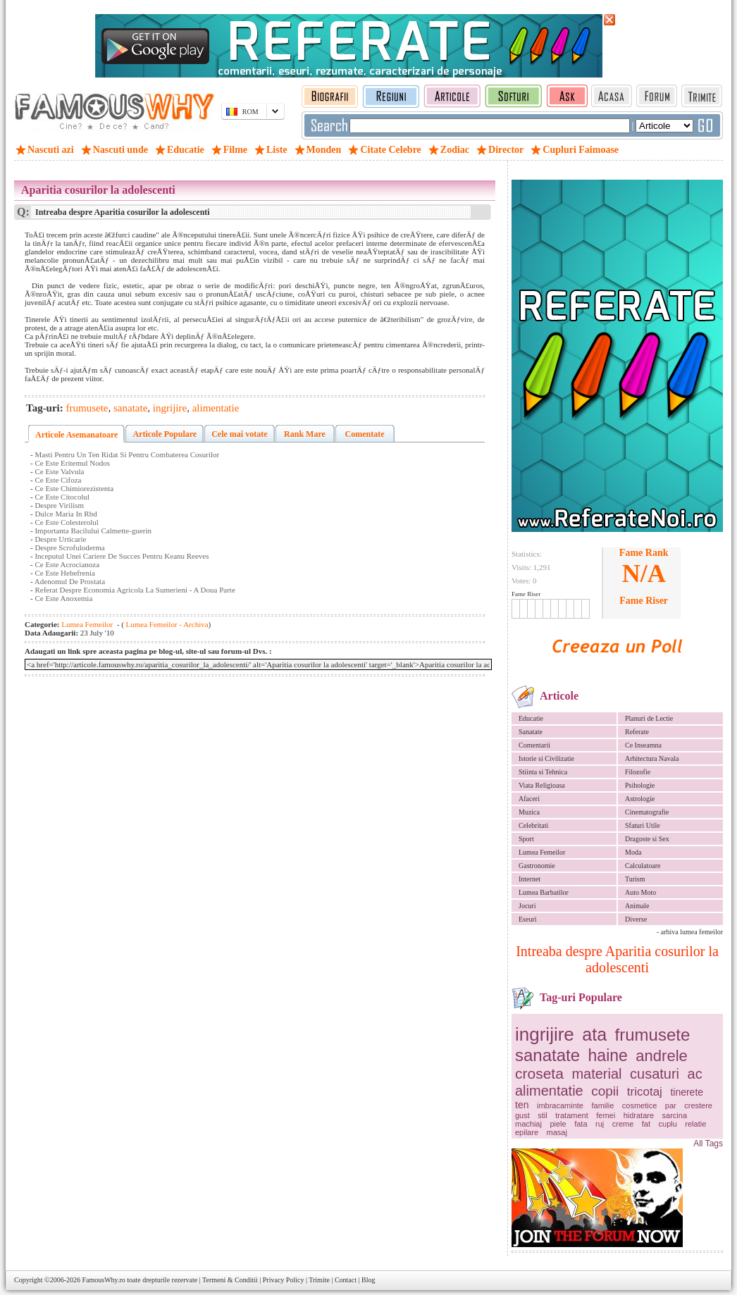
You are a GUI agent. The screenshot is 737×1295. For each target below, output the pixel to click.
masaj (557, 1132)
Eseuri (528, 919)
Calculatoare (643, 865)
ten (521, 1104)
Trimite (319, 1280)
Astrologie (640, 799)
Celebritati (533, 825)
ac (695, 1074)
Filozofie (637, 772)
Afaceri (529, 799)
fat (646, 1124)
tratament (571, 1115)
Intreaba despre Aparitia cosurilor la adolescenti (617, 959)
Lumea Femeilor (542, 852)
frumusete (652, 1034)
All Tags (708, 1143)
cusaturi (654, 1074)
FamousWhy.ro (103, 1280)
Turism (635, 879)
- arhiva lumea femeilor (690, 932)
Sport (526, 839)
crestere (698, 1105)
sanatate (547, 1055)
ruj (599, 1124)
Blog (368, 1280)
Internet (529, 879)
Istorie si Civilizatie (546, 758)
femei (605, 1115)
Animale (637, 906)
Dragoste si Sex (647, 839)
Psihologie (640, 785)
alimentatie (549, 1090)
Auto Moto (640, 892)
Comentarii (534, 745)
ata (594, 1034)
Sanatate (531, 732)
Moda (633, 852)
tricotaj (644, 1091)
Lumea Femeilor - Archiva (166, 624)
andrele (661, 1056)
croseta (539, 1073)
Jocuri (527, 906)
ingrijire (544, 1034)
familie (603, 1105)
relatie (695, 1124)
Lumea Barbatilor (544, 892)
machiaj (528, 1124)
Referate (637, 732)
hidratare (639, 1115)
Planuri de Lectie (649, 718)
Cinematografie (647, 812)
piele (558, 1124)
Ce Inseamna (643, 745)
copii (605, 1091)
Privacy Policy (283, 1280)
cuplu (668, 1124)
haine (608, 1055)
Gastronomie (537, 865)
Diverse (636, 919)
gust (522, 1115)
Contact (346, 1280)
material (596, 1074)
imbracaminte (560, 1105)
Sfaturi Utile (642, 825)
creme (623, 1124)
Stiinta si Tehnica (543, 772)
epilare (526, 1132)
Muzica (529, 812)
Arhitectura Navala (652, 758)
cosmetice (639, 1105)
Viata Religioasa (542, 785)
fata (580, 1124)
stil (542, 1115)
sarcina (674, 1115)
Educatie (531, 718)
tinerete (686, 1092)
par (670, 1105)
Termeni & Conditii (230, 1280)
